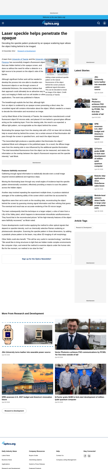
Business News (7, 460)
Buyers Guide (33, 455)
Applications (6, 464)
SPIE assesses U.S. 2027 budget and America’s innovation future (99, 131)
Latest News (6, 455)
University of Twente (20, 59)
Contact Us (60, 455)
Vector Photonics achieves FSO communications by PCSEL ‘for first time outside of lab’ (99, 106)
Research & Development (27, 51)
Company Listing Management (66, 460)
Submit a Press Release (37, 464)
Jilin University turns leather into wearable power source (26, 352)
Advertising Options (35, 460)
